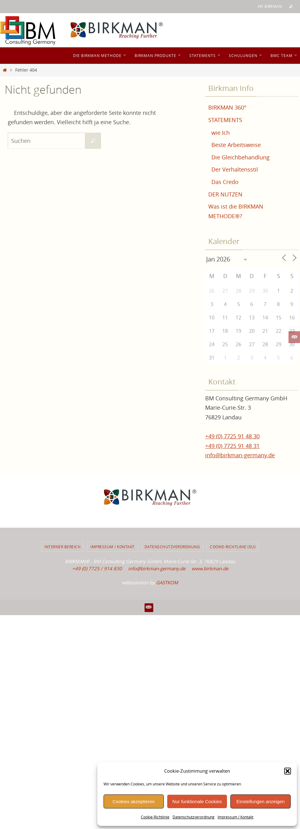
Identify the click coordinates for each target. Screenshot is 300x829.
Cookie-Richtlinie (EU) (233, 546)
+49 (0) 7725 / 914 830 (97, 568)
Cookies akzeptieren (134, 801)
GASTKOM (167, 582)
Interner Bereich (62, 546)
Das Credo (224, 182)
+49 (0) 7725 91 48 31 (232, 446)
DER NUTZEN (225, 194)
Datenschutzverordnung (194, 816)
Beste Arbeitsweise (236, 144)
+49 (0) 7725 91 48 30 (232, 436)
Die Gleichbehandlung (240, 157)
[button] (287, 771)
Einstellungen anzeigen (260, 801)
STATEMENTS (225, 120)
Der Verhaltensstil (234, 169)
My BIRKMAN (270, 6)
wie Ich (220, 132)
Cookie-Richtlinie (155, 816)
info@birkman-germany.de (240, 455)
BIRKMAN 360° (227, 107)
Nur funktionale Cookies (197, 801)
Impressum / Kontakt (235, 816)
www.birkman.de (210, 568)
